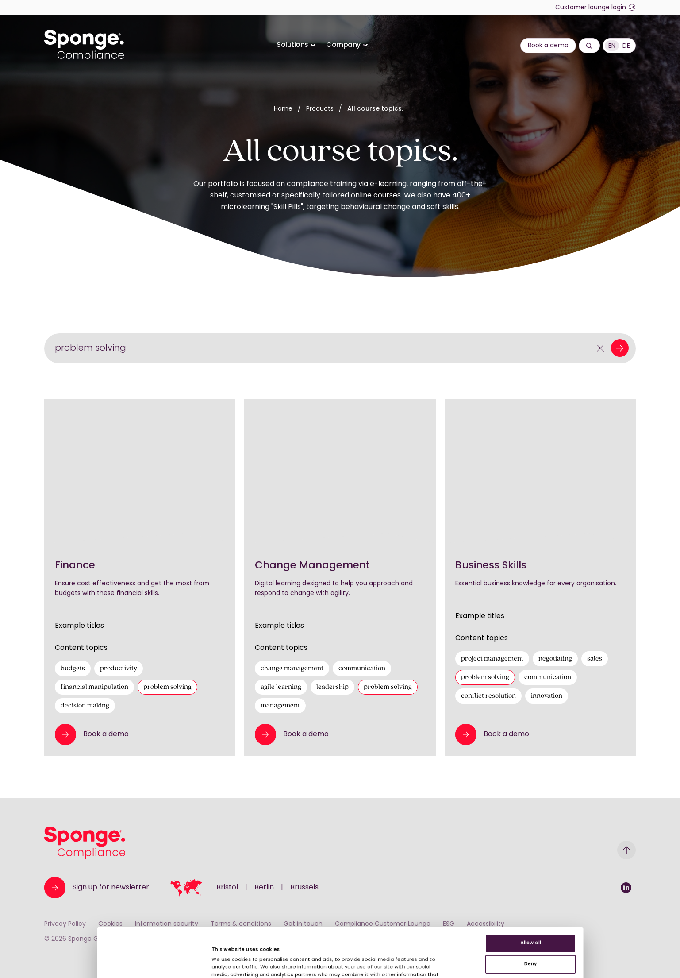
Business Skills (490, 566)
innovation (546, 696)
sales (594, 658)
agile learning (281, 687)
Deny (606, 896)
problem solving (167, 687)
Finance (75, 566)
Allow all (606, 867)
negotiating (555, 658)
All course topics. (375, 109)
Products (320, 109)
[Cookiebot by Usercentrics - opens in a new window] (57, 960)
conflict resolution (488, 696)
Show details (183, 946)
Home (283, 109)
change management (292, 668)
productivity (118, 668)
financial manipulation (94, 687)
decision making (85, 705)
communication (361, 668)
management (280, 705)
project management (492, 658)
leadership (332, 687)
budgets (73, 668)
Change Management (312, 566)
